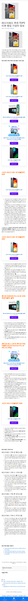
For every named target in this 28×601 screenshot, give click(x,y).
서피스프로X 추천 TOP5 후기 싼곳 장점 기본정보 (14, 551)
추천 (22, 581)
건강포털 (4, 595)
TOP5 (4, 581)
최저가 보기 (14, 79)
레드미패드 (13, 581)
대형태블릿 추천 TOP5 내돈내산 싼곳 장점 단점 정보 (14, 586)
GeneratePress (19, 591)
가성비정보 (8, 581)
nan (4, 579)
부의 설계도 (15, 595)
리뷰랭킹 (18, 581)
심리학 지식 (9, 595)
